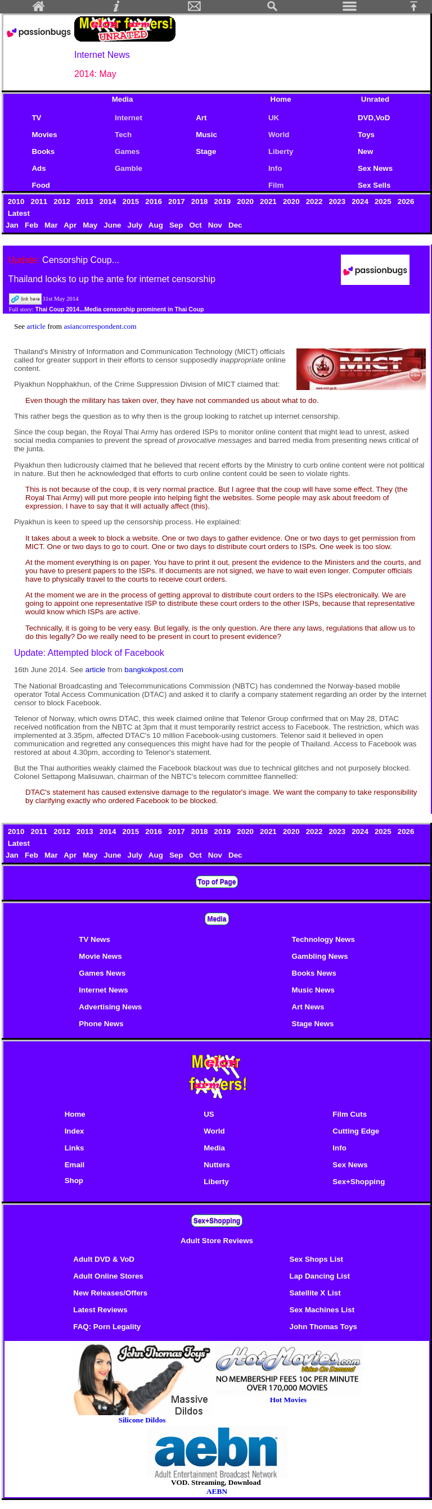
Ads (39, 168)
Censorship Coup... (80, 260)
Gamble (128, 168)
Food (41, 185)
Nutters (217, 1165)
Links (74, 1148)
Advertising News (110, 1007)
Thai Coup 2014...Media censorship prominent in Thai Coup (119, 309)
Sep (177, 225)
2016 (154, 201)
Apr (71, 225)
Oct (196, 225)
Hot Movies (288, 1396)
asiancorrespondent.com (100, 326)
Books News (314, 973)
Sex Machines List (322, 1310)
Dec (236, 225)
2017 (177, 201)
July (136, 225)
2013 (85, 201)
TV (38, 118)
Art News (308, 1007)
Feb (32, 225)
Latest (19, 213)
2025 (383, 201)
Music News (313, 990)
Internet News (103, 990)
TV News (94, 939)
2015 (131, 201)
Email (75, 1165)
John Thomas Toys (323, 1326)
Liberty (280, 151)
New (365, 151)
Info (275, 168)
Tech (123, 134)
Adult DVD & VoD (103, 1259)
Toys (366, 134)
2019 (223, 201)
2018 (200, 201)
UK (273, 118)
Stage (206, 151)
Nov (216, 225)
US (209, 1114)
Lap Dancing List (320, 1276)
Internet (128, 118)
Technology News (323, 939)
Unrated (375, 99)
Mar (52, 225)
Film (276, 185)
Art (201, 118)
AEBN (216, 1491)
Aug (156, 225)
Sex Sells (374, 185)
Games (127, 151)
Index (74, 1131)
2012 (63, 201)
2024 (360, 201)
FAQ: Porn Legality (107, 1326)
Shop (74, 1180)
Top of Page (217, 882)
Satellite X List (315, 1293)
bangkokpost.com (153, 669)
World (279, 134)
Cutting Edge (355, 1131)
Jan (13, 225)
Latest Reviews (100, 1310)
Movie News (100, 956)
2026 (405, 201)
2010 (17, 201)
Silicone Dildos (141, 1420)
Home (281, 99)
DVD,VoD (374, 118)
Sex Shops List (317, 1259)
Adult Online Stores (108, 1276)
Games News (102, 973)
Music (206, 134)
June (113, 225)
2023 (338, 201)
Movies (44, 134)
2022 (315, 201)
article (37, 326)
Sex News (375, 168)
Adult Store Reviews (217, 1240)
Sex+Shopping (358, 1181)
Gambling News (320, 956)
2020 (246, 201)
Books (43, 151)
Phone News (101, 1023)
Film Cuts (349, 1114)
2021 (269, 201)
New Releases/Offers (110, 1293)
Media (122, 99)
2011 (40, 201)
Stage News (313, 1023)
